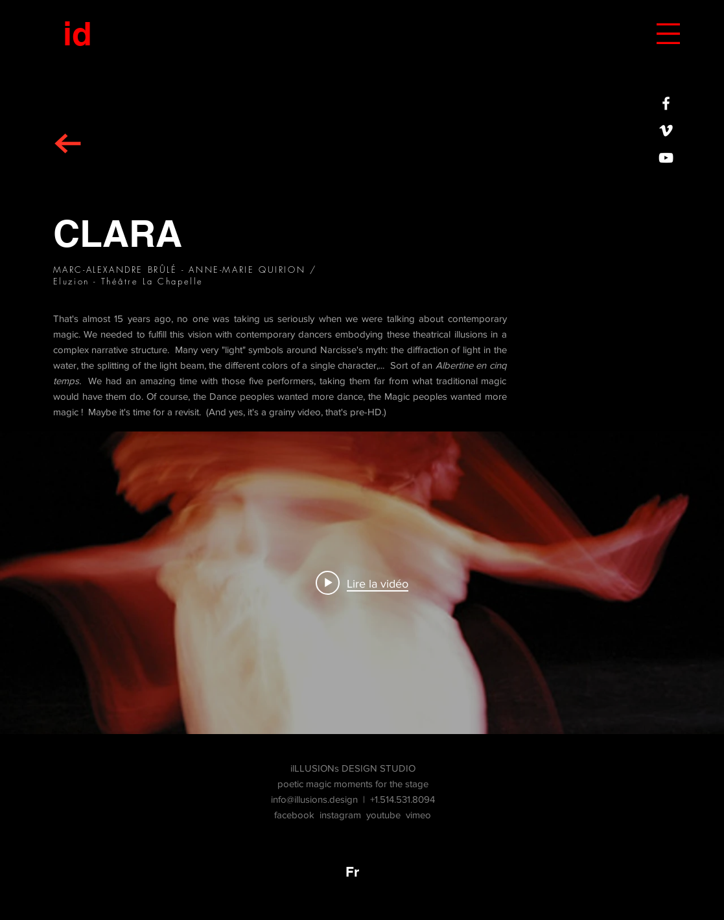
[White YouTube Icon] (666, 158)
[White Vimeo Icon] (666, 130)
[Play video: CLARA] (362, 583)
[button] (668, 33)
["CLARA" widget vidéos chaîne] (362, 582)
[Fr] (352, 872)
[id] (77, 34)
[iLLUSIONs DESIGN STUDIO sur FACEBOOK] (666, 103)
